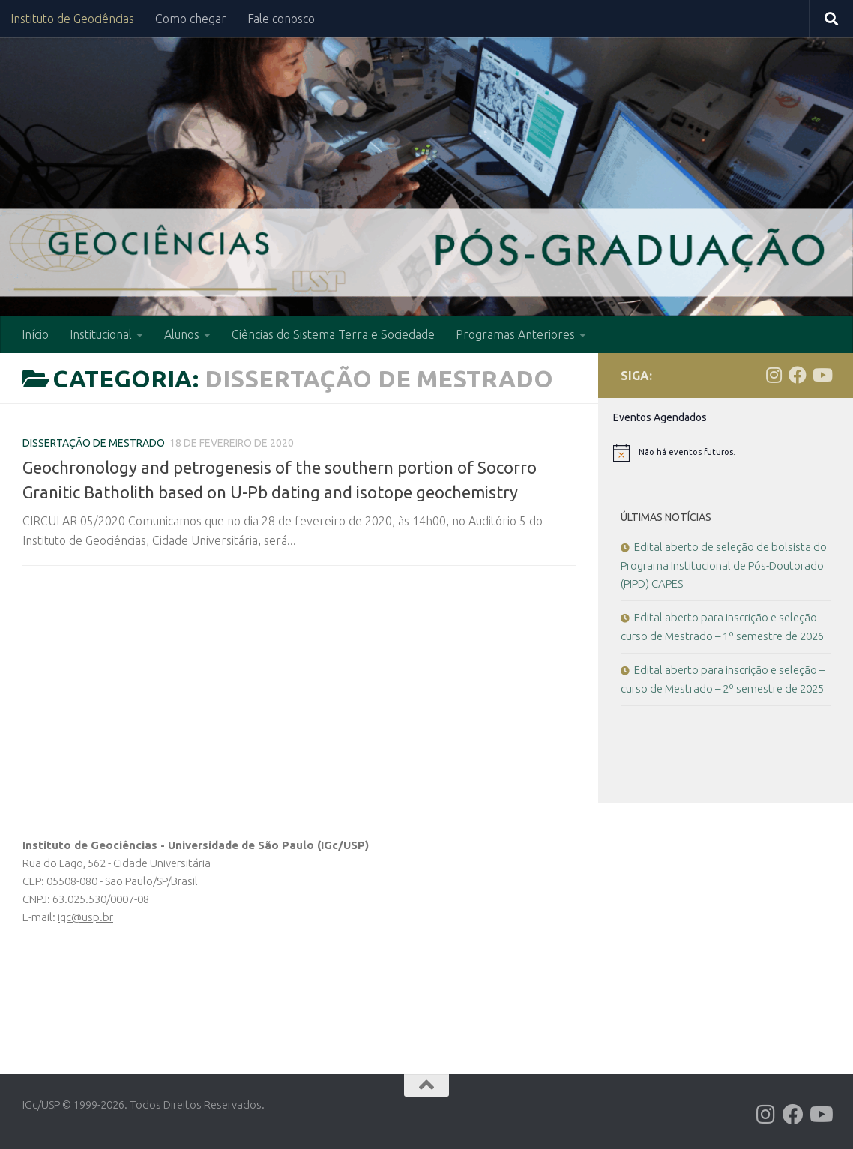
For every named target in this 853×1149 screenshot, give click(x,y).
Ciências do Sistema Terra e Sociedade (333, 334)
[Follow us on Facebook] (798, 375)
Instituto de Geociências (72, 18)
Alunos (181, 334)
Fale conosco (281, 18)
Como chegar (190, 18)
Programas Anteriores (515, 334)
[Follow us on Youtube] (822, 375)
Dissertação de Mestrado (93, 443)
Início (35, 334)
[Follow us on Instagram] (774, 375)
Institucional (101, 334)
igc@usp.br (85, 917)
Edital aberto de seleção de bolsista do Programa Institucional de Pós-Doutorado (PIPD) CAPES (724, 565)
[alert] (725, 453)
